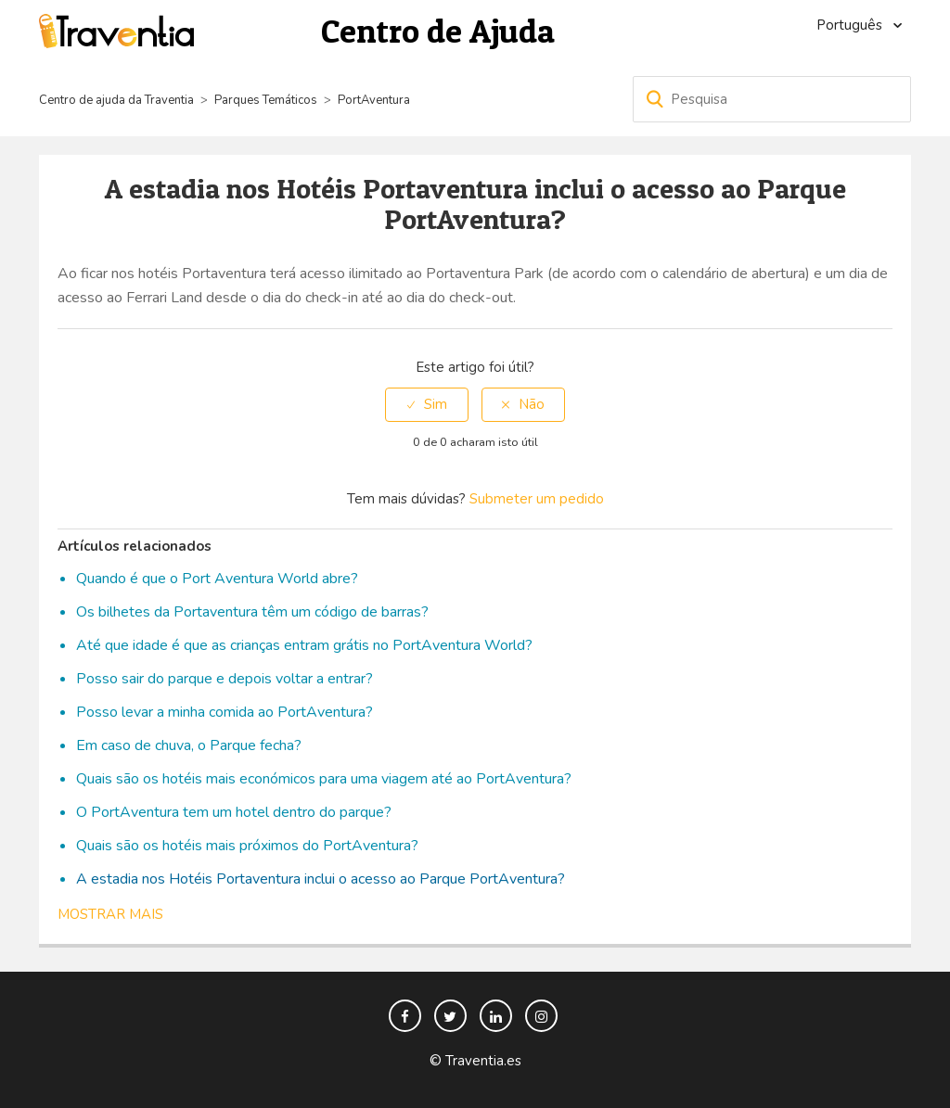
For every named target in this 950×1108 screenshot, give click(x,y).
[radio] (427, 405)
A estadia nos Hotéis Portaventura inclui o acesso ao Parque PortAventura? (320, 879)
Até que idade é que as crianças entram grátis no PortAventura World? (304, 645)
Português (851, 25)
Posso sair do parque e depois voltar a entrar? (224, 679)
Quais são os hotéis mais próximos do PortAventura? (247, 845)
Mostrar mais (110, 914)
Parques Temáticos (265, 100)
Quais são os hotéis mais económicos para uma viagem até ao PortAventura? (323, 779)
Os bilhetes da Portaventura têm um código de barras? (252, 612)
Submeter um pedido (536, 499)
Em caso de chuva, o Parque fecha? (189, 745)
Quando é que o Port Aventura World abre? (217, 578)
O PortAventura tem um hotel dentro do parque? (234, 812)
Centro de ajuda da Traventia (118, 100)
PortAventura (374, 100)
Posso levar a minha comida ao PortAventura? (224, 712)
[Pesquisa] (772, 99)
